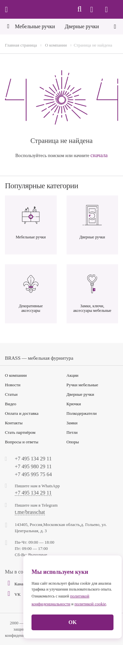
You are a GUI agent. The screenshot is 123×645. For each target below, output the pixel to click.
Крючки (74, 403)
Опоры (73, 441)
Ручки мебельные (82, 384)
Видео (10, 403)
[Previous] (8, 27)
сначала (99, 155)
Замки (72, 422)
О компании (56, 45)
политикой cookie (90, 603)
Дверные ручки (80, 394)
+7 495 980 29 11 (33, 466)
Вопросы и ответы (21, 441)
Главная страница (21, 45)
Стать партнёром (20, 432)
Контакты (14, 422)
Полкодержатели (82, 413)
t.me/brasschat (30, 512)
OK (73, 622)
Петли (72, 432)
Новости (12, 384)
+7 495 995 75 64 (33, 474)
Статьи (11, 394)
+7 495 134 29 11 (33, 458)
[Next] (115, 26)
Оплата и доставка (21, 413)
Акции (73, 375)
